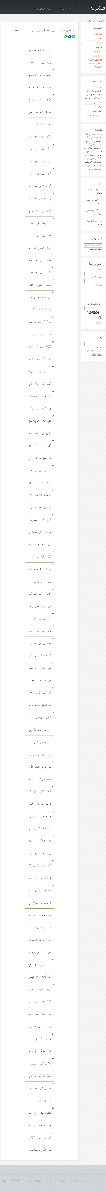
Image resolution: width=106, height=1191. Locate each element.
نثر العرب (99, 47)
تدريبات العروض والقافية (42, 8)
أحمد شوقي (55, 30)
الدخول (72, 8)
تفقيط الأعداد (97, 51)
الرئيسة (82, 8)
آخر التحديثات (97, 55)
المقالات (99, 42)
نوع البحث (98, 347)
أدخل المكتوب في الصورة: (93, 304)
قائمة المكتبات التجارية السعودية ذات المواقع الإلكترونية (95, 63)
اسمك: (100, 269)
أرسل (99, 354)
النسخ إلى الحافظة (95, 249)
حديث (95, 111)
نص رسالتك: (98, 285)
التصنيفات (99, 38)
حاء (96, 106)
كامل (96, 102)
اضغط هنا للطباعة (92, 115)
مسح (94, 354)
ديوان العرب (64, 30)
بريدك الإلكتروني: (96, 277)
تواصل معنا (60, 8)
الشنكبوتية (98, 8)
